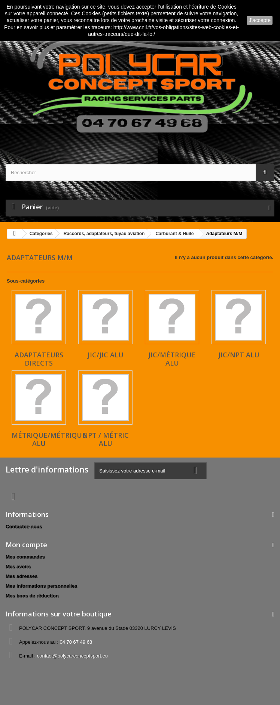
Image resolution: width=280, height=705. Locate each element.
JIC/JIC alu (106, 354)
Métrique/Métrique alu (49, 439)
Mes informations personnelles (41, 586)
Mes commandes (25, 557)
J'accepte (260, 20)
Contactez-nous (24, 526)
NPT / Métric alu (105, 439)
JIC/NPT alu (238, 354)
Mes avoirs (18, 566)
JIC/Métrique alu (172, 358)
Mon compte (26, 544)
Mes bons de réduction (32, 595)
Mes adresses (21, 576)
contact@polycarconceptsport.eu (72, 656)
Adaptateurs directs (39, 358)
